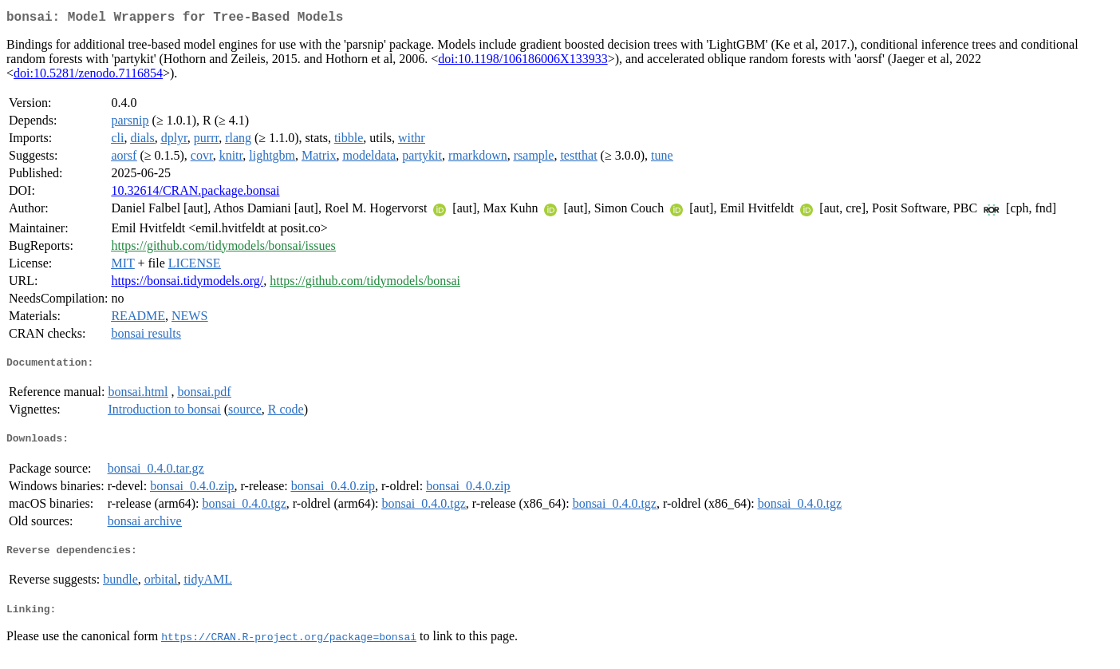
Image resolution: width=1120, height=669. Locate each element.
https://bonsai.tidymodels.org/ (187, 284)
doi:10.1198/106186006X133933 (522, 62)
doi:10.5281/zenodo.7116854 (88, 76)
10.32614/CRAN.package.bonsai (195, 193)
